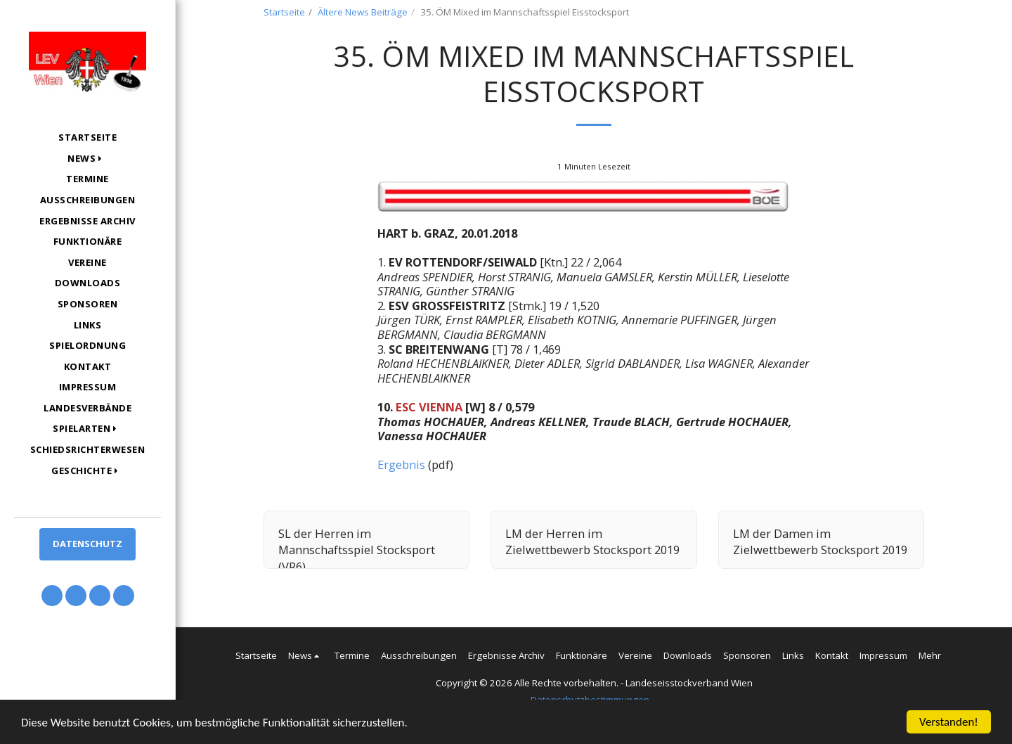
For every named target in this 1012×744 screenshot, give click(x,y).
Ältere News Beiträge (363, 12)
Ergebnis (401, 464)
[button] (87, 158)
